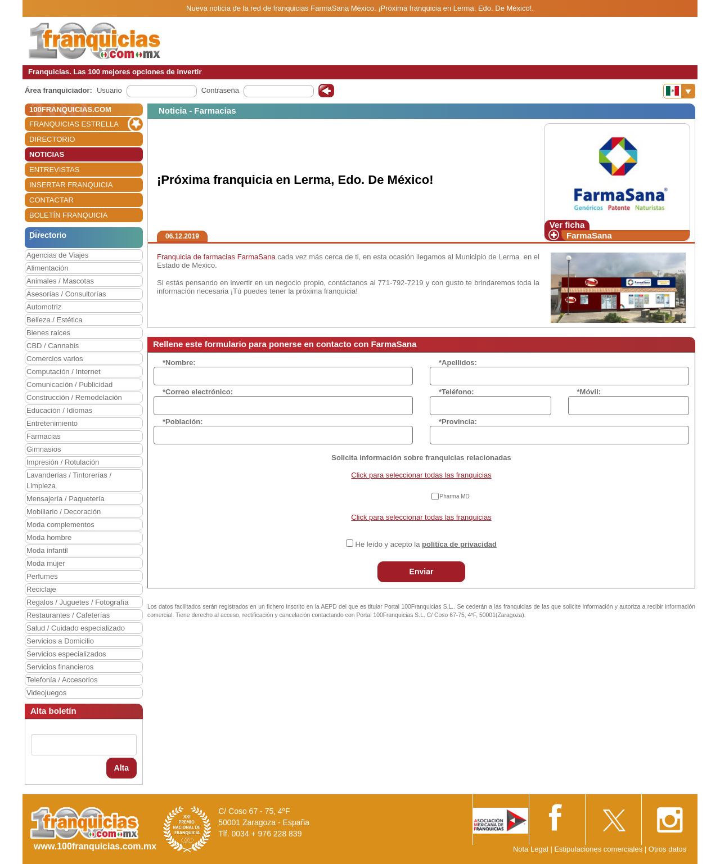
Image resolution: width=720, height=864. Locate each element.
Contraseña (220, 90)
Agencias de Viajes (57, 255)
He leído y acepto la (426, 544)
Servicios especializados (66, 654)
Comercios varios (54, 358)
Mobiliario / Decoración (63, 511)
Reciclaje (41, 589)
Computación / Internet (63, 371)
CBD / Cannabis (52, 345)
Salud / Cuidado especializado (75, 628)
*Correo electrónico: (198, 392)
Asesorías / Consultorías (66, 294)
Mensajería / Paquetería (65, 498)
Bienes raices (48, 332)
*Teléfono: (456, 392)
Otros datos (667, 849)
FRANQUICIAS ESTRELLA (74, 124)
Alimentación (47, 268)
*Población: (183, 421)
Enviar (422, 571)
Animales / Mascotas (60, 281)
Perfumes (42, 576)
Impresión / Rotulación (62, 462)
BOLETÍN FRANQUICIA (68, 215)
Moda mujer (45, 563)
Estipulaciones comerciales (599, 849)
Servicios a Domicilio (60, 641)
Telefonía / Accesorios (61, 680)
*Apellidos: (458, 362)
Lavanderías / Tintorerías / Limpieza (68, 480)
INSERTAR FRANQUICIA (70, 185)
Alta (121, 767)
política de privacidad (459, 544)
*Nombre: (179, 362)
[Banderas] (679, 91)
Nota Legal (530, 849)
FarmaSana (589, 235)
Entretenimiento (52, 423)
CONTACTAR (51, 200)
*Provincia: (458, 421)
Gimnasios (43, 449)
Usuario (109, 90)
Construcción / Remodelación (74, 397)
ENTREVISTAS (54, 169)
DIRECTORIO (52, 139)
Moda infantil (47, 550)
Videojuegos (46, 692)
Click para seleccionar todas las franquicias (421, 475)
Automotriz (43, 307)
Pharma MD (455, 496)
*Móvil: (589, 392)
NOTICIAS (46, 154)
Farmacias (43, 436)
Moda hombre (48, 537)
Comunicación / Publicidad (69, 384)
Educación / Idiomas (59, 410)
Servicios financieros (59, 667)
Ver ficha (567, 225)
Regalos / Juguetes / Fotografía (77, 602)
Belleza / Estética (54, 320)
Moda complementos (60, 524)
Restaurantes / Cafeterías (68, 615)
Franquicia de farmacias (196, 257)
